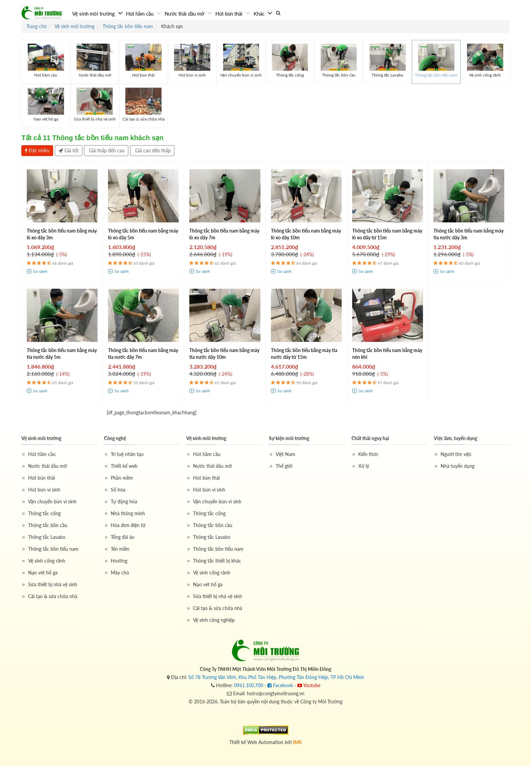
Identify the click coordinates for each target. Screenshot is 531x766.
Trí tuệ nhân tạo (127, 454)
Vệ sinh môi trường (94, 13)
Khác (260, 13)
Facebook (280, 685)
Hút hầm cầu (140, 13)
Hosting (119, 561)
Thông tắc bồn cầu (47, 525)
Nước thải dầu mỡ (185, 13)
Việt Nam (285, 454)
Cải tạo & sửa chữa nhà (52, 596)
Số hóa (118, 490)
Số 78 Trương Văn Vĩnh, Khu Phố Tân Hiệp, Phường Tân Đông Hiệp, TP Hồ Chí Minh (276, 677)
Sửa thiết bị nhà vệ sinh (52, 584)
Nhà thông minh (128, 513)
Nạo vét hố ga (43, 572)
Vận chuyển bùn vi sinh (52, 501)
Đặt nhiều (37, 150)
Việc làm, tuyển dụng (455, 438)
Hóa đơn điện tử (128, 525)
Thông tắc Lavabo (46, 537)
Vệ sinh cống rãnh (46, 561)
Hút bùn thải (229, 13)
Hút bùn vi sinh (44, 490)
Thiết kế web (124, 466)
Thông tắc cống (44, 513)
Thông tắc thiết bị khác (217, 561)
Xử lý (363, 466)
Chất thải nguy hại (370, 438)
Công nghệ (115, 438)
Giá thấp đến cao (106, 150)
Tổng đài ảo (122, 537)
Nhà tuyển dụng (457, 466)
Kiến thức (368, 454)
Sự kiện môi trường (289, 438)
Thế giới (284, 466)
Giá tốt (69, 150)
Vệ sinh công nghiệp (214, 620)
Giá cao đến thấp (152, 150)
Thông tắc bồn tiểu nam (53, 549)
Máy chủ (120, 572)
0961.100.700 (248, 685)
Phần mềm (122, 478)
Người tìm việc (456, 454)
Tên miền (120, 549)
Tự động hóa (124, 501)
